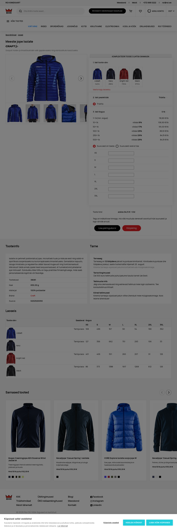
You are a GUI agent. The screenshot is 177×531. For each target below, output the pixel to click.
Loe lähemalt (62, 526)
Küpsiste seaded (111, 523)
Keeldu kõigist (134, 523)
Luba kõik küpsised (159, 523)
